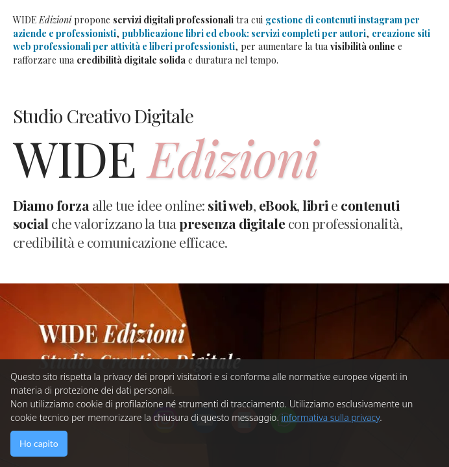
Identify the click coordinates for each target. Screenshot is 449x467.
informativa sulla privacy (330, 417)
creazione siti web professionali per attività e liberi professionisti (221, 40)
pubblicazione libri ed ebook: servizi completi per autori (244, 33)
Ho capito (38, 443)
